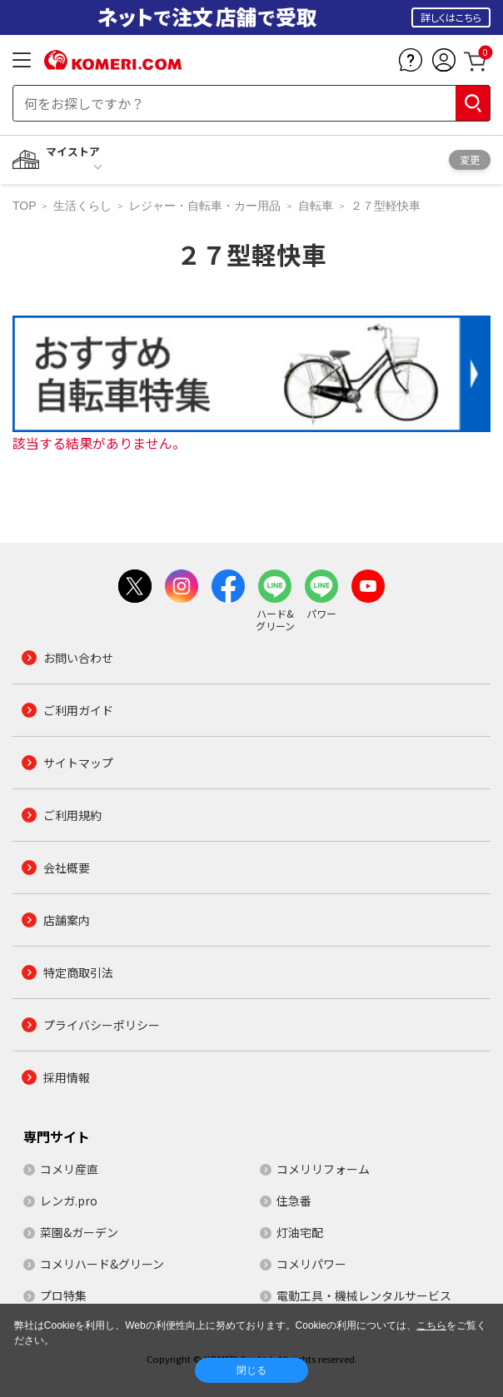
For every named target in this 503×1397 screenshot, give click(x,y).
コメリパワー (311, 1264)
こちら (431, 1325)
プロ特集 (63, 1295)
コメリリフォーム (323, 1169)
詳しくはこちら (451, 17)
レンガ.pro (68, 1200)
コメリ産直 (69, 1169)
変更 (470, 159)
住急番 (293, 1200)
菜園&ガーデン (79, 1232)
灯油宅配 (299, 1232)
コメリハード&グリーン (102, 1264)
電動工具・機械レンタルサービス (363, 1295)
